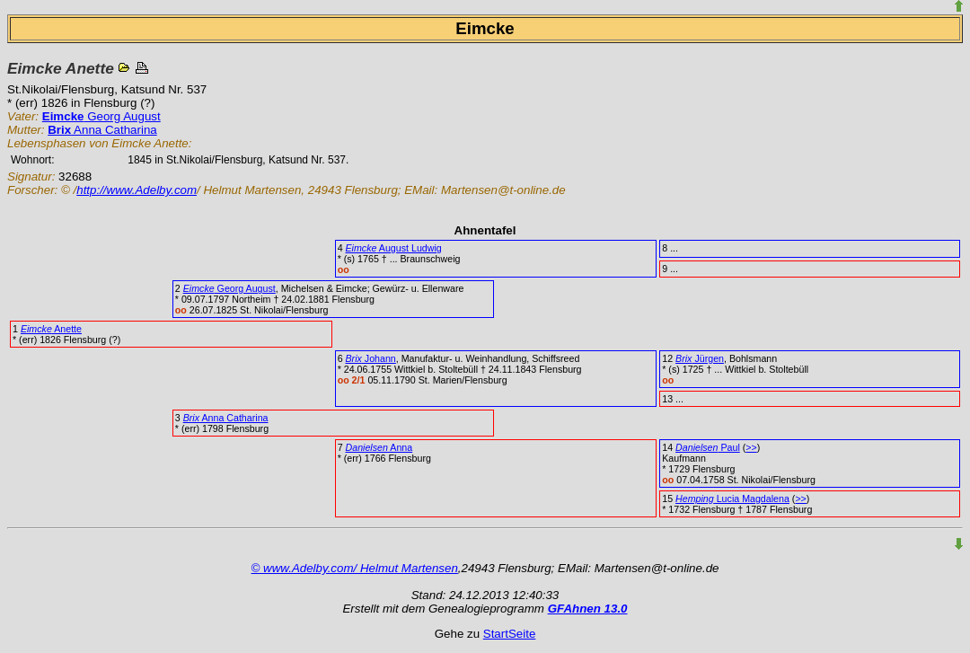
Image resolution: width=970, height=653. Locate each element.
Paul (707, 447)
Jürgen (699, 358)
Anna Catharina (102, 130)
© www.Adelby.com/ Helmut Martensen (354, 568)
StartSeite (509, 633)
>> (750, 447)
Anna (379, 447)
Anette (51, 328)
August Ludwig (394, 248)
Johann (371, 358)
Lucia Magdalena (732, 498)
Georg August (101, 116)
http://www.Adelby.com (136, 190)
